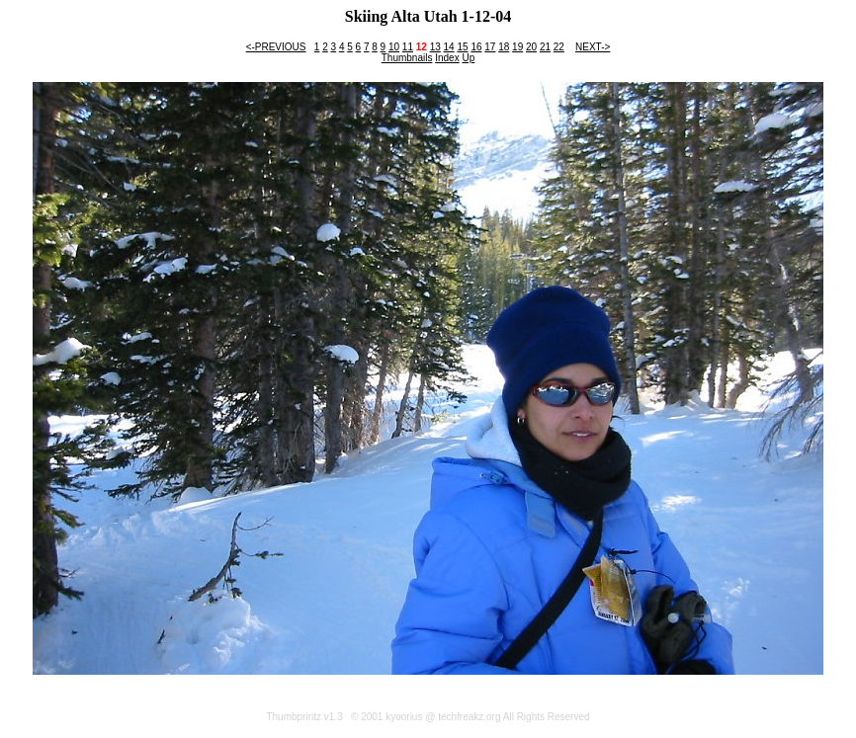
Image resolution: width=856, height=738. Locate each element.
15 (462, 46)
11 (407, 46)
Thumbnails (407, 57)
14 (449, 46)
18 (503, 46)
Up (468, 57)
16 (476, 46)
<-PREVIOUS (276, 46)
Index (447, 57)
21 (545, 46)
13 (435, 46)
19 (517, 46)
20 (531, 46)
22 (559, 46)
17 (489, 46)
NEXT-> (592, 46)
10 (393, 46)
